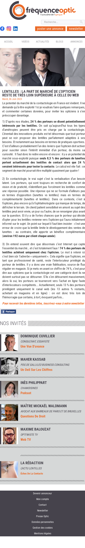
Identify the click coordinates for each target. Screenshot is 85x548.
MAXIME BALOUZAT (36, 429)
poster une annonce (50, 29)
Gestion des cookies (43, 527)
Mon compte (42, 499)
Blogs (59, 41)
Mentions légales (42, 533)
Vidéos (25, 41)
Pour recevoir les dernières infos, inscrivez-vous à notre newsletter (43, 303)
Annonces (76, 41)
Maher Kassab (33, 359)
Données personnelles (43, 522)
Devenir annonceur (42, 493)
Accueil (8, 41)
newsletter (76, 29)
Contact (43, 504)
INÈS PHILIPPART (34, 383)
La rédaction (32, 463)
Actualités (42, 41)
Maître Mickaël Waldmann (44, 406)
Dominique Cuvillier (38, 336)
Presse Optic (42, 516)
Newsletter (42, 510)
